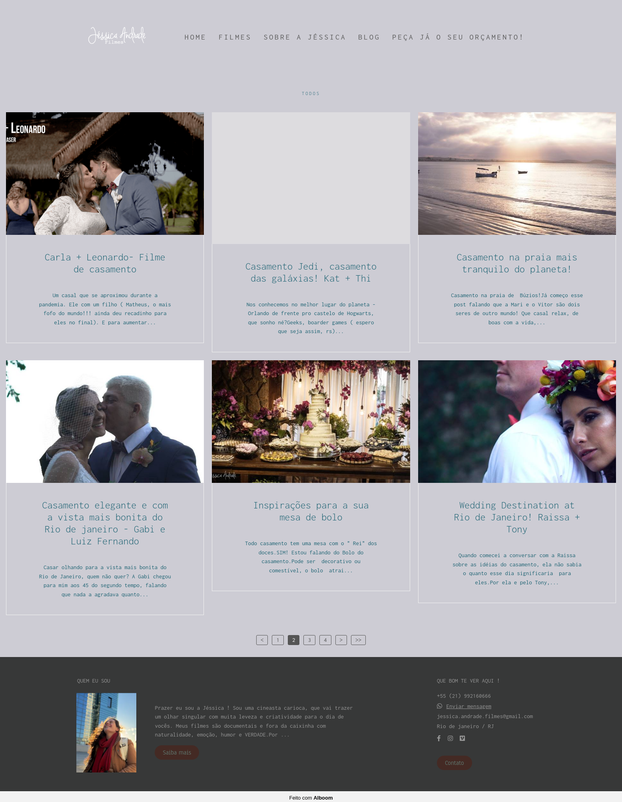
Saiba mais (177, 750)
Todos (311, 93)
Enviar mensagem (469, 704)
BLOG (369, 37)
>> (358, 640)
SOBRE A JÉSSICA (305, 37)
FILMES (235, 37)
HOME (196, 37)
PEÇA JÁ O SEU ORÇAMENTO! (458, 37)
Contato (454, 760)
